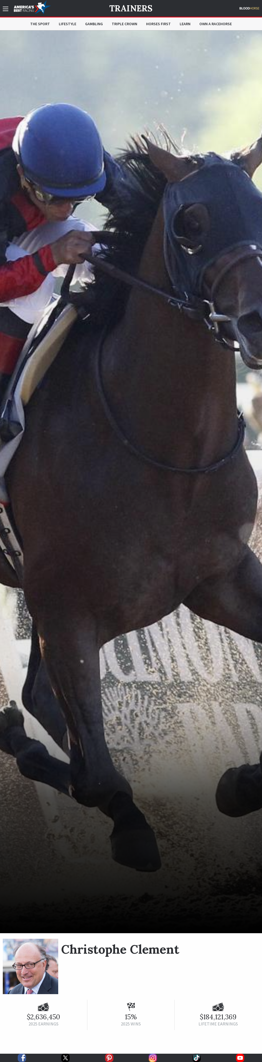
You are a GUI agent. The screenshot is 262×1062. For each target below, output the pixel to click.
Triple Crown (124, 23)
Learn (185, 23)
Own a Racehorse (215, 23)
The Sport (40, 23)
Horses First (158, 23)
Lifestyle (67, 23)
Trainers (130, 8)
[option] (131, 481)
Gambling (94, 23)
